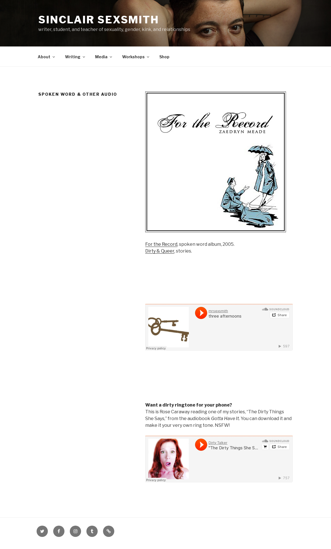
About (47, 56)
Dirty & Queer (159, 251)
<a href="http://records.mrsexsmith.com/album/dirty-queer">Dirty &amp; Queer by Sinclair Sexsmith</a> (219, 278)
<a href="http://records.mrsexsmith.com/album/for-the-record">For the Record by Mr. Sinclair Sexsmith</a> (219, 376)
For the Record (161, 244)
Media (104, 56)
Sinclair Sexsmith (98, 20)
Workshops (136, 56)
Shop (164, 56)
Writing (75, 56)
